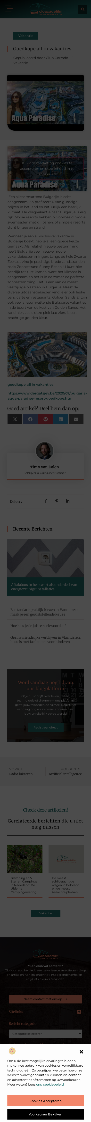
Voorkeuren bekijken (45, 1114)
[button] (81, 1051)
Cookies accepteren (46, 1101)
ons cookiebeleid (50, 1084)
